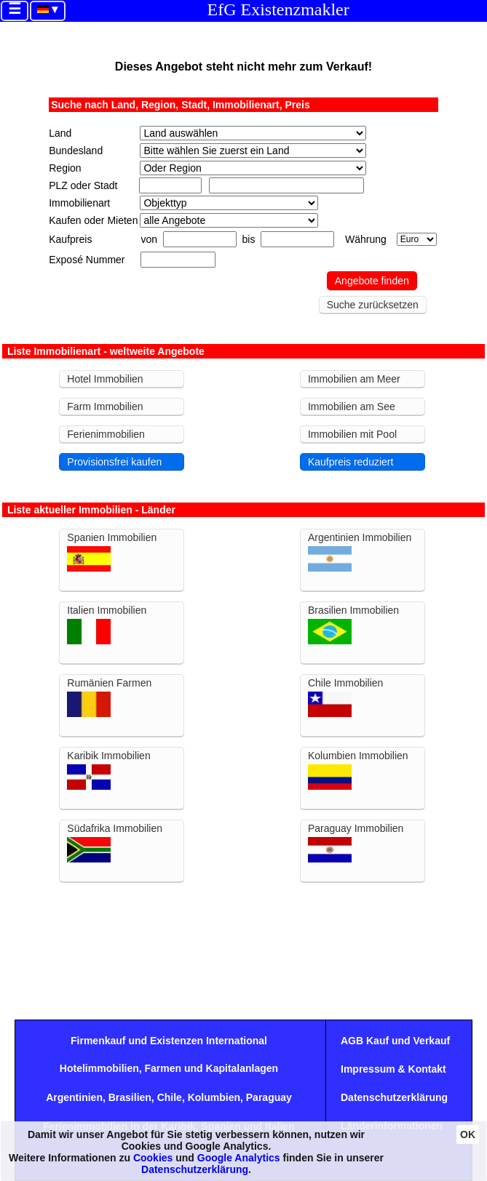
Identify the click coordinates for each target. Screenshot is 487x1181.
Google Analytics (238, 1158)
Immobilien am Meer (354, 379)
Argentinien (74, 1097)
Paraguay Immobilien (356, 842)
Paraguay (269, 1097)
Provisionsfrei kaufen (114, 462)
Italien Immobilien (106, 624)
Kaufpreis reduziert (351, 462)
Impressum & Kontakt (393, 1069)
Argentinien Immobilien (359, 552)
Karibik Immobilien (108, 770)
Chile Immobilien (345, 697)
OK (467, 1134)
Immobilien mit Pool (352, 434)
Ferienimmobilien (106, 434)
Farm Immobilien (105, 406)
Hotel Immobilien (105, 379)
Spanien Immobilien (112, 552)
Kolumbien (214, 1097)
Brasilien (129, 1097)
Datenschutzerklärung (394, 1097)
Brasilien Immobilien (353, 624)
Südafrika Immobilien (114, 842)
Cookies (153, 1158)
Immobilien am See (351, 406)
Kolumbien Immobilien (358, 770)
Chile (169, 1097)
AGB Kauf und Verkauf (395, 1040)
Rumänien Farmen (109, 697)
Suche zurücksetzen (373, 305)
